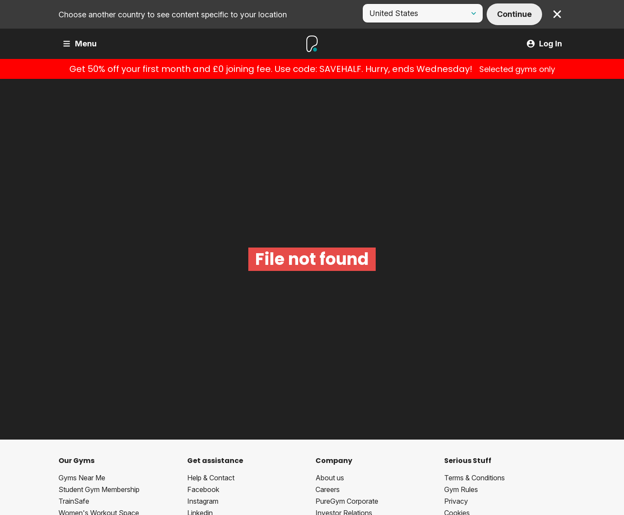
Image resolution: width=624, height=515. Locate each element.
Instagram (202, 501)
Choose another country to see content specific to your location (172, 14)
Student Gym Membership (99, 489)
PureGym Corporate (346, 501)
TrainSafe (73, 501)
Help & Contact (210, 477)
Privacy (456, 501)
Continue (514, 14)
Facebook (203, 489)
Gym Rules (461, 489)
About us (329, 477)
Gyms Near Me (81, 477)
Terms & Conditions (474, 477)
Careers (327, 489)
